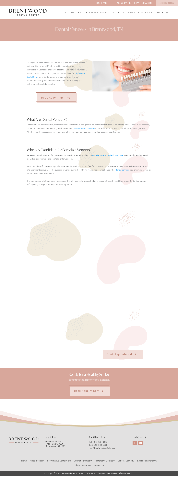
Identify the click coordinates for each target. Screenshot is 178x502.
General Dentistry (126, 461)
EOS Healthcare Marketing (108, 473)
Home (24, 461)
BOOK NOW (167, 3)
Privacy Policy (127, 473)
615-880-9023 (100, 445)
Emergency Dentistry (147, 461)
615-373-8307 (100, 442)
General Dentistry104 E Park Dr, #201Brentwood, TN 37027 (55, 444)
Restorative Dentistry (104, 461)
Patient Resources (139, 12)
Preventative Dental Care (59, 461)
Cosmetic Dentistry (83, 461)
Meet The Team (73, 12)
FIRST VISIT (102, 3)
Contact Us (162, 12)
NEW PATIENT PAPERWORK (135, 3)
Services (117, 12)
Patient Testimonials (97, 12)
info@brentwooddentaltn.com (102, 448)
